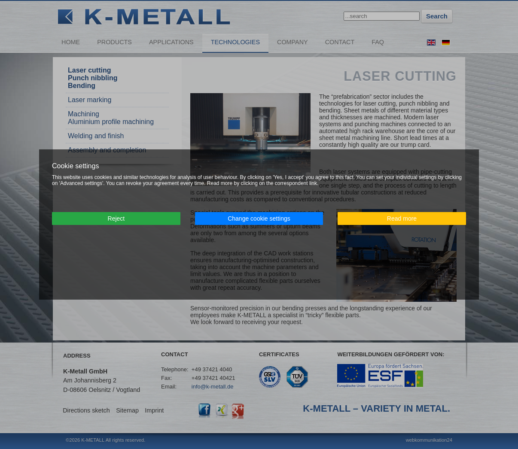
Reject (116, 218)
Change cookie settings (259, 218)
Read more (402, 218)
